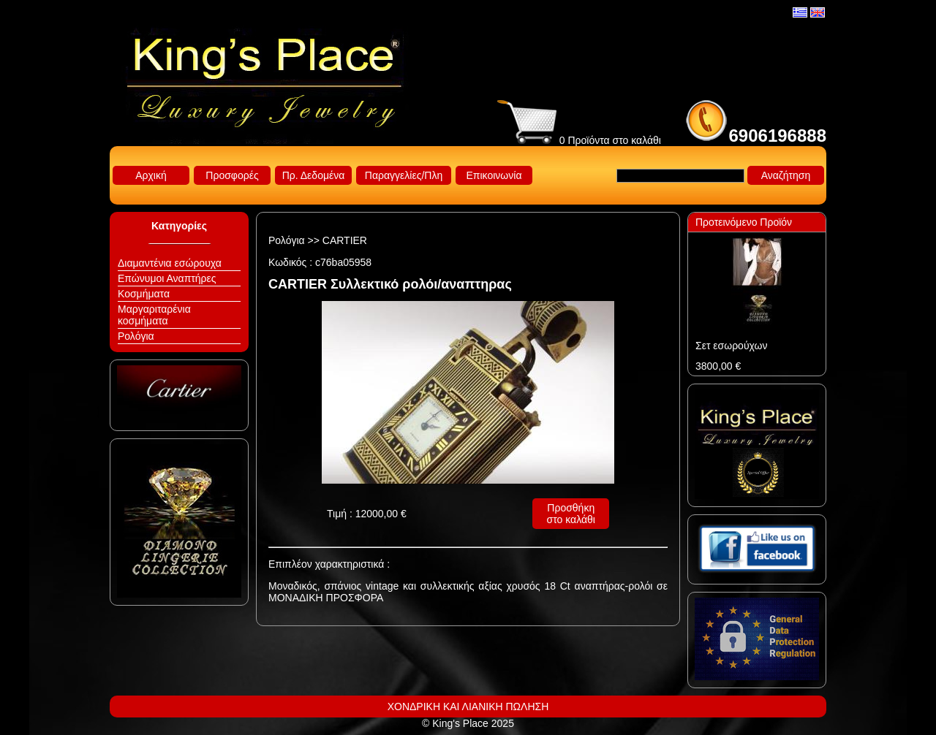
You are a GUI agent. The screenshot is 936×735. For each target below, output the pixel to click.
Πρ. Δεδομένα (313, 175)
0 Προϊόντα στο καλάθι (579, 140)
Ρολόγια (136, 336)
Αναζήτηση (786, 175)
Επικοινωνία (494, 175)
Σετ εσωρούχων (731, 345)
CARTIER (344, 240)
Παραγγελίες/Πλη (403, 175)
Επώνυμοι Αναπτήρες (167, 278)
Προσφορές (231, 175)
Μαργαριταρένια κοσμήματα (154, 315)
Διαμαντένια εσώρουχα (170, 263)
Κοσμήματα (144, 294)
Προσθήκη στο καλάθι (571, 513)
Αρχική (151, 175)
